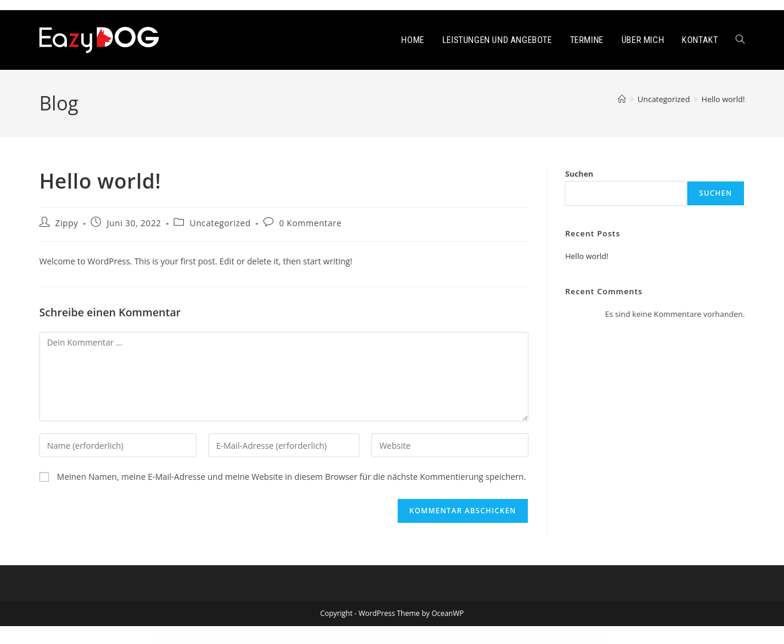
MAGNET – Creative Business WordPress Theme (487, 642)
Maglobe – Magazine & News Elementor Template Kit (427, 642)
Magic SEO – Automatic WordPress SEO (343, 642)
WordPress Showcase (257, 642)
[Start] (622, 99)
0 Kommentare (310, 223)
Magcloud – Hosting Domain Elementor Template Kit (281, 642)
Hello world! (723, 99)
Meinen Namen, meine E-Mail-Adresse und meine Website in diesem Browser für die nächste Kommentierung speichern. (291, 476)
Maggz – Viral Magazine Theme (306, 642)
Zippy (66, 223)
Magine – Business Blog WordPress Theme (398, 642)
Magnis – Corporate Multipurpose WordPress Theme (518, 642)
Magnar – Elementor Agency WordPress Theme (458, 642)
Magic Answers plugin (324, 642)
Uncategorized (220, 223)
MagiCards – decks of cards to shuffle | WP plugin (371, 642)
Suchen (579, 173)
